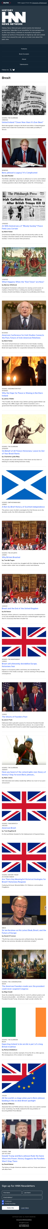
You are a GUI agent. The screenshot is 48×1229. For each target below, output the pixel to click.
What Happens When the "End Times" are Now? (23, 282)
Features (24, 49)
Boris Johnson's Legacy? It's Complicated (19, 173)
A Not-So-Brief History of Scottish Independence (23, 507)
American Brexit (9, 828)
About (24, 59)
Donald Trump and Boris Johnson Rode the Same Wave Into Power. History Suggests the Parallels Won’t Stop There (23, 1158)
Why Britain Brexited (11, 557)
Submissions (24, 64)
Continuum (8, 1201)
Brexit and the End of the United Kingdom (20, 608)
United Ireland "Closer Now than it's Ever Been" (22, 122)
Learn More (25, 1208)
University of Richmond (39, 3)
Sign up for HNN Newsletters (24, 1219)
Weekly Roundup (10, 1203)
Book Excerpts (24, 54)
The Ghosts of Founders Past (14, 717)
